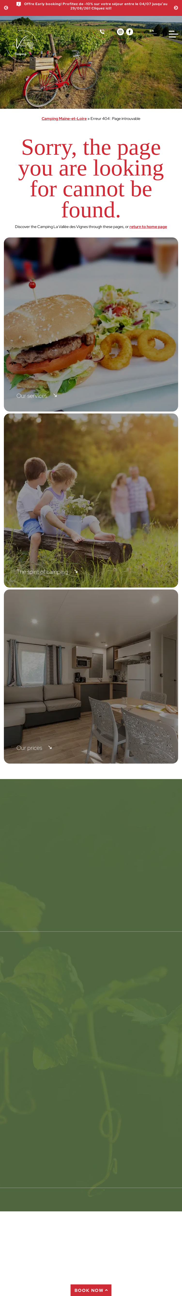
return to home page (148, 226)
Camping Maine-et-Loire (64, 118)
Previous (6, 8)
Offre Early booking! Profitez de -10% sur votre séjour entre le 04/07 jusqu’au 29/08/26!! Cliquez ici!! (91, 6)
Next (176, 8)
